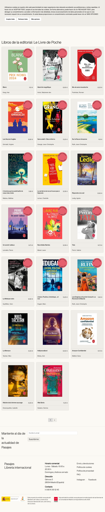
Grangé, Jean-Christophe (45, 144)
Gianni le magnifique (44, 87)
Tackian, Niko (7, 356)
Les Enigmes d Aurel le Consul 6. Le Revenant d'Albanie (84, 298)
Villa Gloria (40, 403)
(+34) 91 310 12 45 (52, 490)
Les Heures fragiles (9, 139)
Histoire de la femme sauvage (13, 403)
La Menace (6, 351)
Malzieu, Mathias (8, 198)
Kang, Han (6, 92)
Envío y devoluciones (85, 463)
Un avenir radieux (9, 245)
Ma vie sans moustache (80, 87)
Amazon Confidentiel (79, 351)
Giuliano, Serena (42, 408)
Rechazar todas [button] (23, 19)
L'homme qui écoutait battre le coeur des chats (13, 192)
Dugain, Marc (41, 304)
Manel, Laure (41, 250)
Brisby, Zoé (41, 356)
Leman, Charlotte (42, 198)
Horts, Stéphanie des (44, 92)
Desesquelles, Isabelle (10, 408)
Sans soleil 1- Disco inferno (46, 139)
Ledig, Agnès (76, 198)
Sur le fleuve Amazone (79, 139)
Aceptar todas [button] (10, 19)
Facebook (92, 480)
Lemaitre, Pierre (8, 250)
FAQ (78, 474)
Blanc (5, 87)
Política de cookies (84, 467)
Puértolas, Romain (78, 92)
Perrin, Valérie (76, 250)
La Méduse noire (8, 299)
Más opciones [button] (35, 19)
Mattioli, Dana (76, 356)
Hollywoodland (42, 351)
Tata (73, 245)
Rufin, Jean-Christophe (79, 144)
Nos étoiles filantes (43, 245)
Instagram (81, 480)
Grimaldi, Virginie (8, 144)
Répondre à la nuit (78, 193)
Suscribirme (34, 439)
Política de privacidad (85, 471)
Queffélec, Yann (8, 304)
